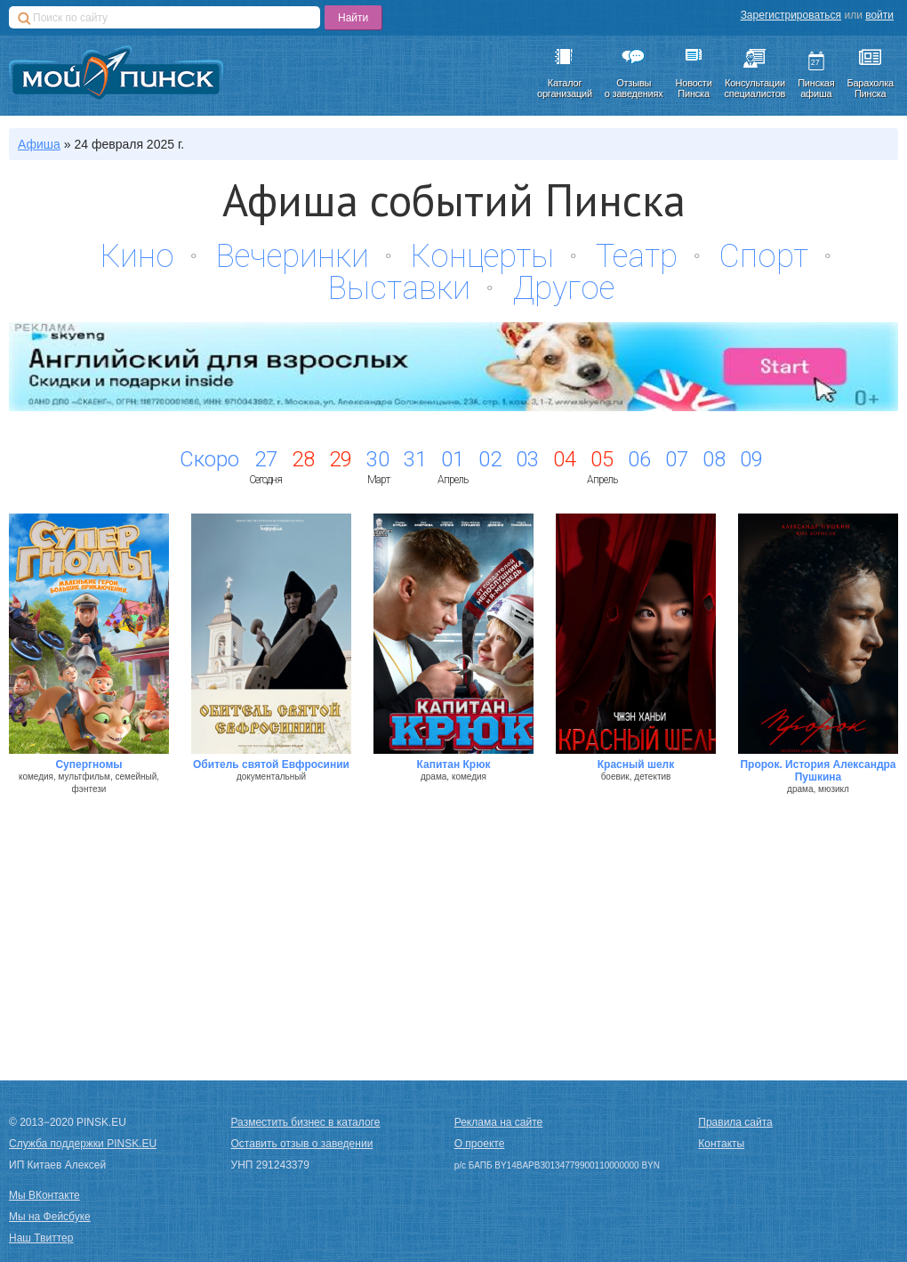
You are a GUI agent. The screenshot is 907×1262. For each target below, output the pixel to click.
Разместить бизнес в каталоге (306, 1122)
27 (265, 459)
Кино (137, 256)
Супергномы (88, 764)
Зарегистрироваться (791, 15)
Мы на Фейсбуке (50, 1216)
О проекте (479, 1143)
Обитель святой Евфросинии (271, 764)
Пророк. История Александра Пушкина (817, 770)
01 (452, 459)
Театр (637, 256)
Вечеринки (292, 256)
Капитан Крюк (454, 764)
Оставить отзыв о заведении (302, 1143)
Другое (563, 288)
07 (676, 459)
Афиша (39, 144)
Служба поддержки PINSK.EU (83, 1143)
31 (415, 459)
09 (751, 459)
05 (602, 459)
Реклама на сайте (498, 1122)
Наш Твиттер (41, 1238)
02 (490, 459)
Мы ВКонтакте (44, 1195)
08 (714, 459)
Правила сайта (735, 1122)
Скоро (209, 459)
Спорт (763, 256)
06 (639, 459)
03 (527, 459)
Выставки (399, 288)
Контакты (721, 1143)
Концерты (482, 256)
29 (340, 459)
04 (564, 459)
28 (303, 459)
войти (879, 15)
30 (377, 459)
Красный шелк (636, 764)
